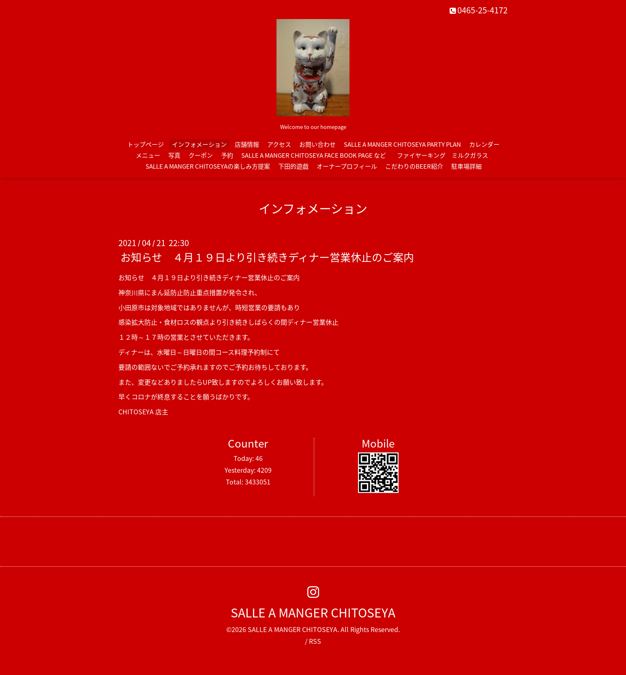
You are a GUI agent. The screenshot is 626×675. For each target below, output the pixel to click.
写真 (174, 155)
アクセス (279, 144)
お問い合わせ (317, 144)
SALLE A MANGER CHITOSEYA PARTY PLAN (402, 144)
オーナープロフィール (347, 166)
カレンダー (484, 144)
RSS (315, 641)
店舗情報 (247, 144)
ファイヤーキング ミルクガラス (445, 155)
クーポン (201, 155)
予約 (227, 155)
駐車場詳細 (466, 166)
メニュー (148, 155)
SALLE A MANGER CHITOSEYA (313, 612)
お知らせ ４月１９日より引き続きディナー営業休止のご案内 (267, 257)
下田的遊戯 (293, 166)
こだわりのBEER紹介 (414, 166)
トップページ (145, 144)
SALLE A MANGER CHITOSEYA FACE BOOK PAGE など (313, 155)
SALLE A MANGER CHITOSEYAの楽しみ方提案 (208, 166)
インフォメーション (199, 144)
